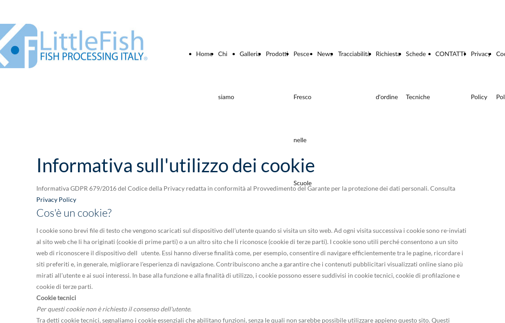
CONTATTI (451, 53)
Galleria (250, 53)
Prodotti (277, 53)
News (325, 53)
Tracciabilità (354, 53)
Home (204, 53)
